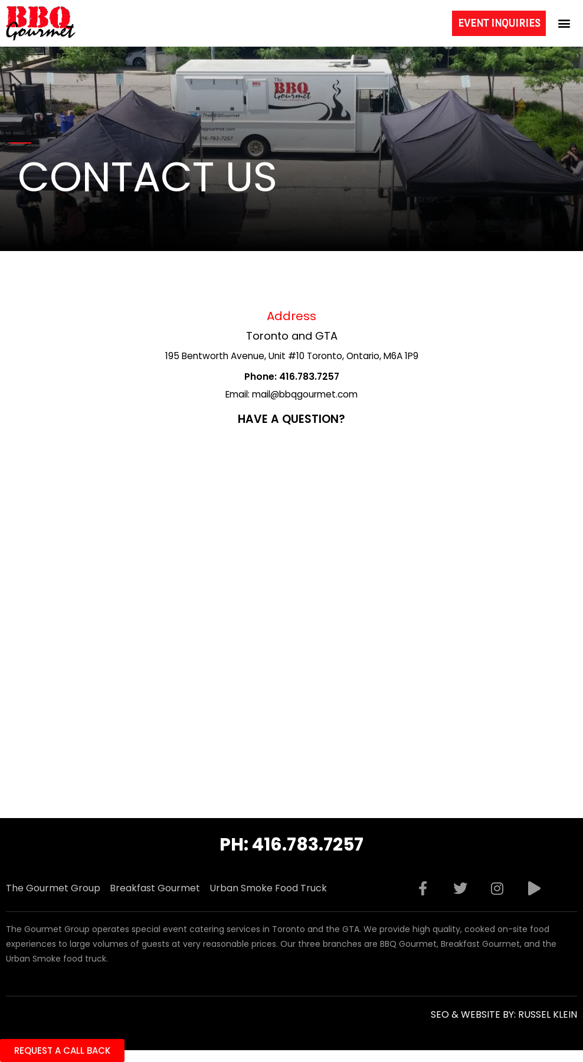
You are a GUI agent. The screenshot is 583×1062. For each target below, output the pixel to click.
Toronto (267, 335)
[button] (564, 23)
